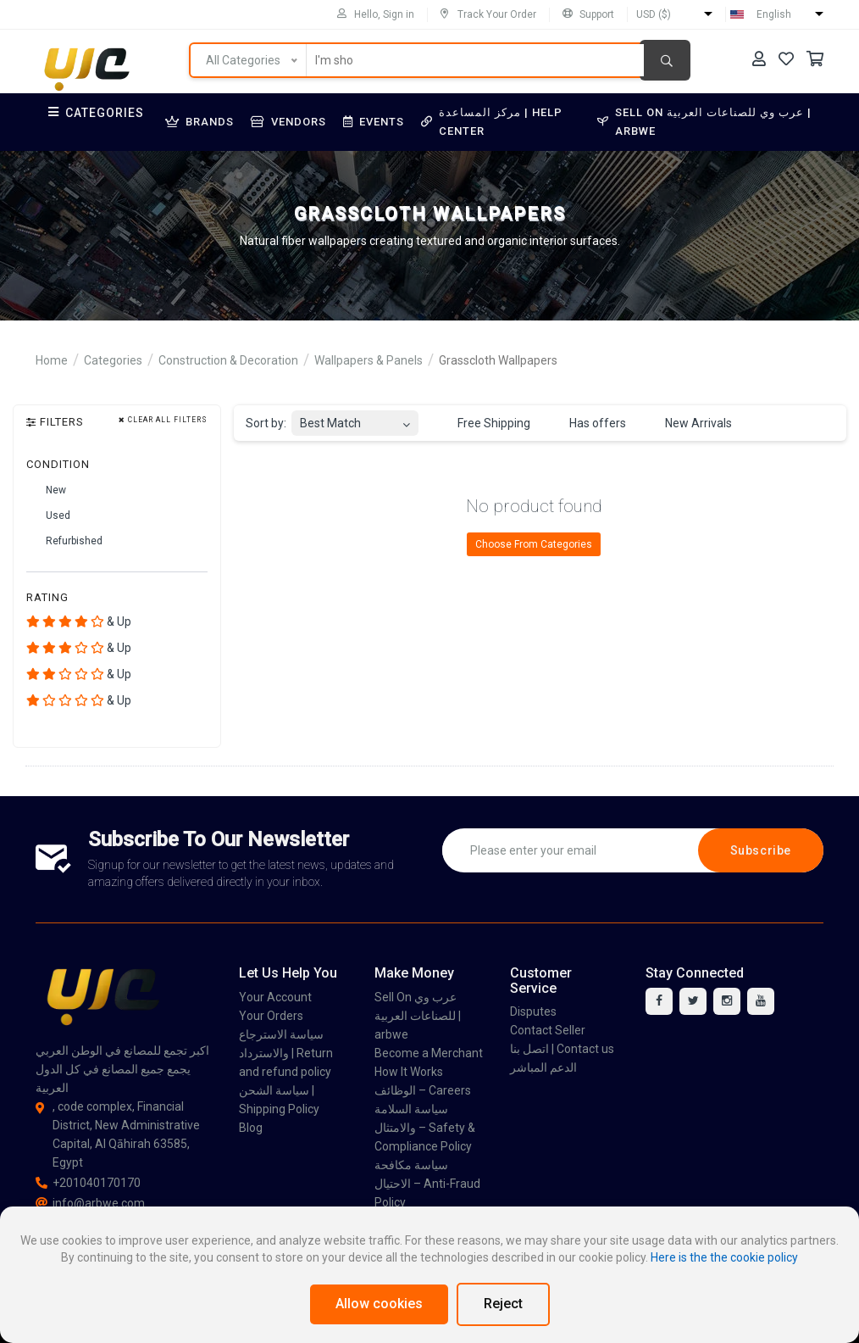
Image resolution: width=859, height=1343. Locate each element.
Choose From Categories (533, 544)
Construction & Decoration (228, 360)
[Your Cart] (814, 59)
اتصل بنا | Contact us (562, 1049)
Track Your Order (488, 14)
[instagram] (726, 1001)
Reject (503, 1304)
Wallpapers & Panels (368, 360)
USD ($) (653, 14)
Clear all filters (163, 420)
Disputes (533, 1011)
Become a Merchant (428, 1053)
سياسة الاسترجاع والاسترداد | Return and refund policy (286, 1053)
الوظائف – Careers (422, 1090)
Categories (96, 113)
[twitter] (693, 1001)
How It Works (408, 1071)
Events (373, 121)
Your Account (275, 997)
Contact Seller (547, 1030)
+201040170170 (88, 1183)
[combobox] (354, 418)
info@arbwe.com (90, 1203)
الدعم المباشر (543, 1067)
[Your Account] (759, 59)
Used (48, 516)
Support (588, 14)
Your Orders (271, 1016)
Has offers (588, 424)
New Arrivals (689, 424)
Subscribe (760, 850)
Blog (251, 1127)
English (773, 14)
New (46, 491)
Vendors (288, 121)
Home (52, 360)
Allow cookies (379, 1304)
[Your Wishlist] (786, 59)
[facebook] (659, 1001)
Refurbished (64, 541)
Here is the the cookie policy (724, 1257)
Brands (199, 121)
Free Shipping (484, 424)
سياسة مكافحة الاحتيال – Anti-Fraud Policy (427, 1183)
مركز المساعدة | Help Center (492, 121)
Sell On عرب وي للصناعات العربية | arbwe (704, 121)
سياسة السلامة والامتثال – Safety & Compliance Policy (424, 1127)
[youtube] (760, 1001)
